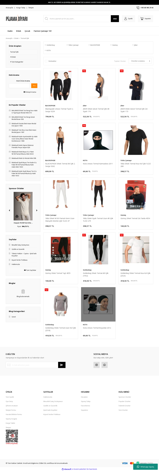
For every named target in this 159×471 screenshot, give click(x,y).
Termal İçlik (25, 38)
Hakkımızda (47, 397)
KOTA (85, 160)
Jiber (85, 105)
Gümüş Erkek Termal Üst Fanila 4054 (135, 218)
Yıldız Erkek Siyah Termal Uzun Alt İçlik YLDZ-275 (98, 219)
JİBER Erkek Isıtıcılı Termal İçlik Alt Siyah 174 (96, 110)
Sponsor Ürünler (125, 397)
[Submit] (61, 365)
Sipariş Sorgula (11, 419)
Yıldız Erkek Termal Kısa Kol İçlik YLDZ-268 (136, 164)
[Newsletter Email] (35, 365)
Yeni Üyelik (10, 397)
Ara (34, 86)
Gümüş (123, 215)
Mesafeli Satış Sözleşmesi (53, 401)
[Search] (81, 18)
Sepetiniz (84, 410)
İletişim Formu (11, 410)
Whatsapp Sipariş (145, 466)
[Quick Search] (19, 85)
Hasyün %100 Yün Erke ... (23, 223)
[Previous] (9, 210)
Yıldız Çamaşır (126, 160)
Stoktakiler (52, 61)
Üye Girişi (9, 401)
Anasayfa (9, 7)
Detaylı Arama (30, 92)
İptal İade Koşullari (50, 410)
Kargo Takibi (10, 423)
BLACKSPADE (50, 105)
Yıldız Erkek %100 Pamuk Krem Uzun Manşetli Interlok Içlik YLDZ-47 (59, 219)
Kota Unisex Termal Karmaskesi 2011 (98, 163)
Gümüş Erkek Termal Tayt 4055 (57, 273)
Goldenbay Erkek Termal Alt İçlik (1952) (95, 274)
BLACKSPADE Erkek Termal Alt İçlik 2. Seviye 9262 (60, 164)
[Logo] (23, 19)
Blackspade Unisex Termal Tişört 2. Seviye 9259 (59, 110)
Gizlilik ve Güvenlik (50, 406)
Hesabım (84, 397)
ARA (115, 19)
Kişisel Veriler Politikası (51, 414)
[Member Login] (128, 18)
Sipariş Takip (85, 401)
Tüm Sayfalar (30, 270)
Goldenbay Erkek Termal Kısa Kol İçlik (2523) (135, 274)
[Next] (36, 210)
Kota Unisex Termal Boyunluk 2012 (97, 328)
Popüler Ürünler (124, 401)
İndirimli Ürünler (124, 406)
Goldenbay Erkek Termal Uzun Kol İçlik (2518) (60, 329)
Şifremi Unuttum (12, 406)
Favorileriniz (85, 406)
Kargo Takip (20, 7)
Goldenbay (87, 270)
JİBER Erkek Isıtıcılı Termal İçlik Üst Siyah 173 (134, 110)
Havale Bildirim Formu (14, 414)
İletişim (31, 7)
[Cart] (145, 18)
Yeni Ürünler (123, 410)
